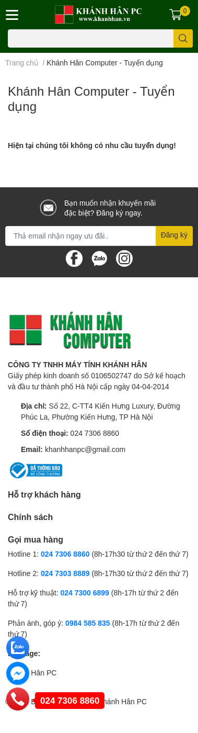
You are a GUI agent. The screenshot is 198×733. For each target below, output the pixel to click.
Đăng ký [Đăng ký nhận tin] (174, 234)
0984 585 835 (87, 622)
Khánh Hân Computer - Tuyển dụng (91, 98)
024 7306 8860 (95, 432)
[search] (183, 38)
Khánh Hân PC (32, 672)
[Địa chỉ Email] (99, 236)
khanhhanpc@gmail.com (85, 449)
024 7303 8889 (65, 573)
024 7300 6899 (84, 592)
